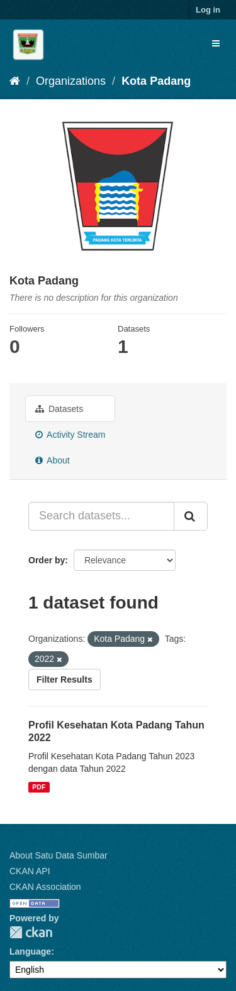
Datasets (59, 409)
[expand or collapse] (216, 43)
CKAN (30, 932)
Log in (208, 9)
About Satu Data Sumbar (58, 855)
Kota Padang (156, 81)
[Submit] (191, 516)
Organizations (71, 81)
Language (30, 951)
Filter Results (65, 679)
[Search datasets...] (101, 516)
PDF (38, 787)
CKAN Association (45, 887)
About (52, 460)
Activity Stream (70, 435)
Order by (46, 560)
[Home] (14, 81)
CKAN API (29, 871)
